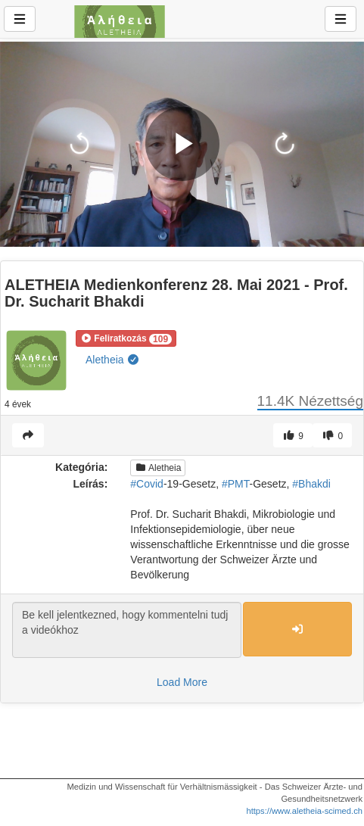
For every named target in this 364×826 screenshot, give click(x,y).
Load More (182, 682)
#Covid (146, 484)
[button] (126, 338)
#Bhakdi (311, 484)
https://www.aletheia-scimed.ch (304, 810)
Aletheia (113, 360)
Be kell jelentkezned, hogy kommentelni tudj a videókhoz (126, 630)
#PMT (236, 484)
